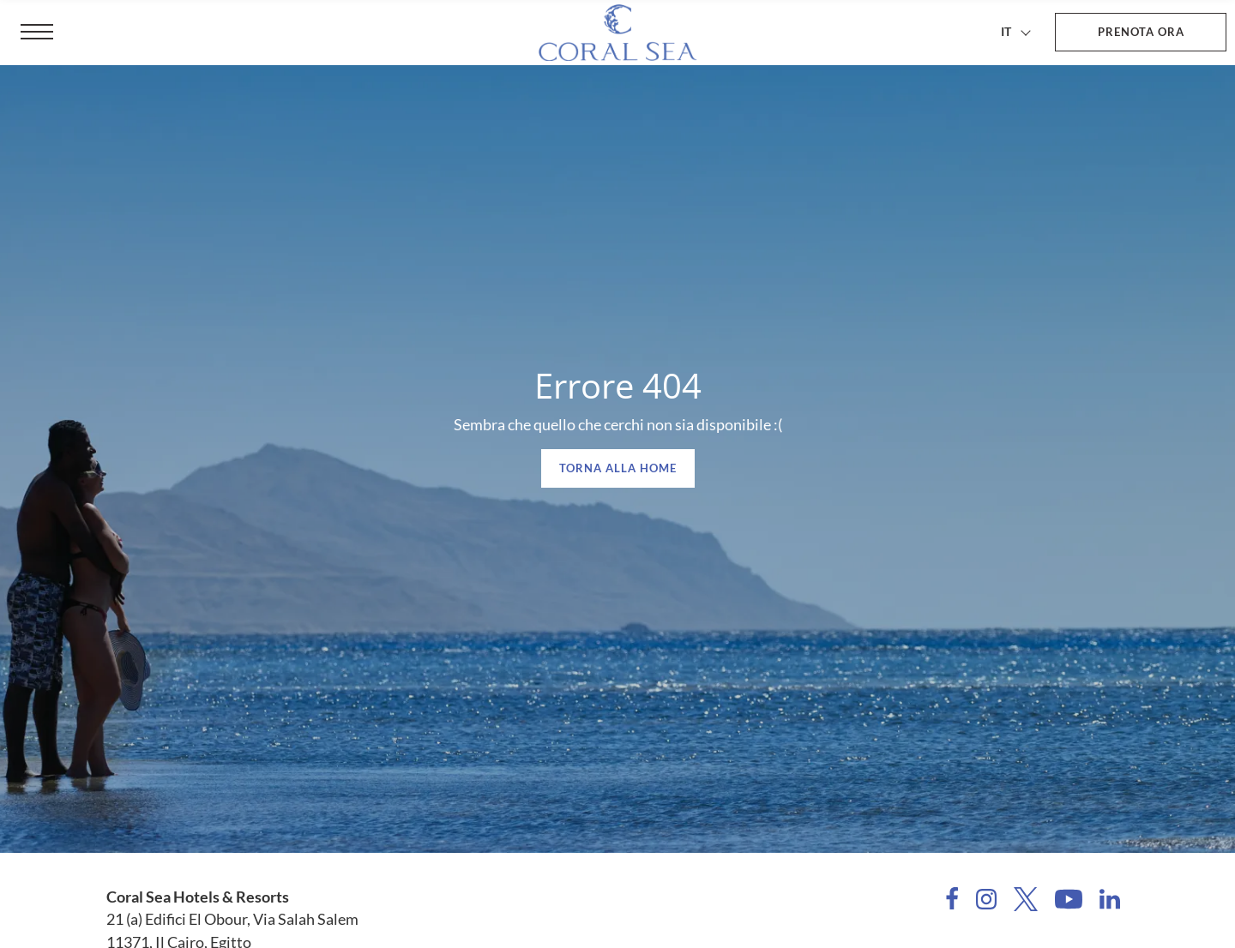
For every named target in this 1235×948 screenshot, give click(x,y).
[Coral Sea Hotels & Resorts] (617, 32)
